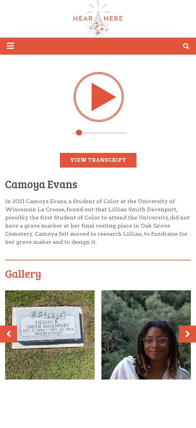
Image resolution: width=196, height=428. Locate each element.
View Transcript (98, 160)
